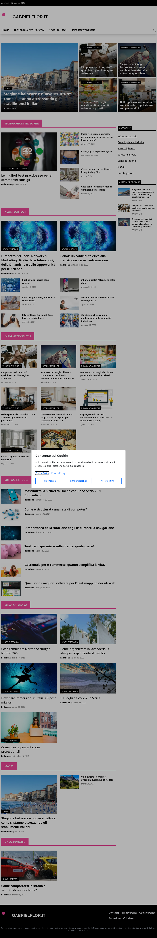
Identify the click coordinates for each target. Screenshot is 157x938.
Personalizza (49, 480)
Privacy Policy (58, 473)
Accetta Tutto (108, 480)
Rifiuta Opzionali (78, 480)
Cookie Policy (42, 473)
